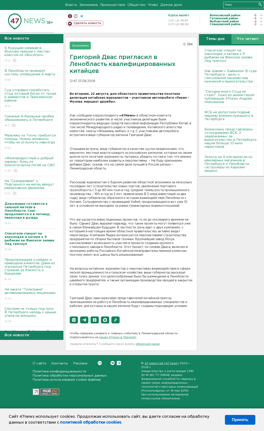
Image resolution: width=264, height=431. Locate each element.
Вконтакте (100, 363)
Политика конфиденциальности (59, 371)
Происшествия (112, 4)
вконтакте (76, 16)
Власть (71, 4)
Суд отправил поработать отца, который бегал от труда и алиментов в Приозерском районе (30, 98)
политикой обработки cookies (90, 422)
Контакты (59, 363)
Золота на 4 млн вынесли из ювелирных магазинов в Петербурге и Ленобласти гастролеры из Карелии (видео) (228, 164)
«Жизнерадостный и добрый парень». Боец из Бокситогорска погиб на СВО (30, 165)
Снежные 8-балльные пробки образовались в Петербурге (30, 121)
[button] (74, 319)
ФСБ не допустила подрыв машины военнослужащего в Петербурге (229, 116)
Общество (136, 4)
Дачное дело (171, 4)
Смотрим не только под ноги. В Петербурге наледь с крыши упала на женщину (30, 315)
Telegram (119, 363)
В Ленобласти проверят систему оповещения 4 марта (30, 75)
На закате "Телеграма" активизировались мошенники (30, 294)
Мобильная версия (70, 16)
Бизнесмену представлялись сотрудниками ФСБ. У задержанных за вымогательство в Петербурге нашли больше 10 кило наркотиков (231, 138)
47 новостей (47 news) (162, 363)
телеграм (81, 16)
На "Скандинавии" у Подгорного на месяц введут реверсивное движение (30, 187)
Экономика (88, 4)
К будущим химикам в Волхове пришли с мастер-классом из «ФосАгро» (30, 54)
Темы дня (215, 39)
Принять (240, 420)
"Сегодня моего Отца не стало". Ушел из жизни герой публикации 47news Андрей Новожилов (229, 96)
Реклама (80, 363)
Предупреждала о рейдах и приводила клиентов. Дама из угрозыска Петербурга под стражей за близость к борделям (30, 269)
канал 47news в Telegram (117, 337)
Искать (260, 4)
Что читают (248, 39)
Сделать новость (87, 23)
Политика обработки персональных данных (70, 375)
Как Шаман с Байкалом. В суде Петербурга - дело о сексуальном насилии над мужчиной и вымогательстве (231, 76)
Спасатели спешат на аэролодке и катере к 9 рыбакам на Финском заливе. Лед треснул (229, 55)
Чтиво (153, 4)
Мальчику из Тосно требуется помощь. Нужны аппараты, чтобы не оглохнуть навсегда (30, 142)
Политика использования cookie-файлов (67, 379)
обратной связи (148, 344)
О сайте (39, 363)
